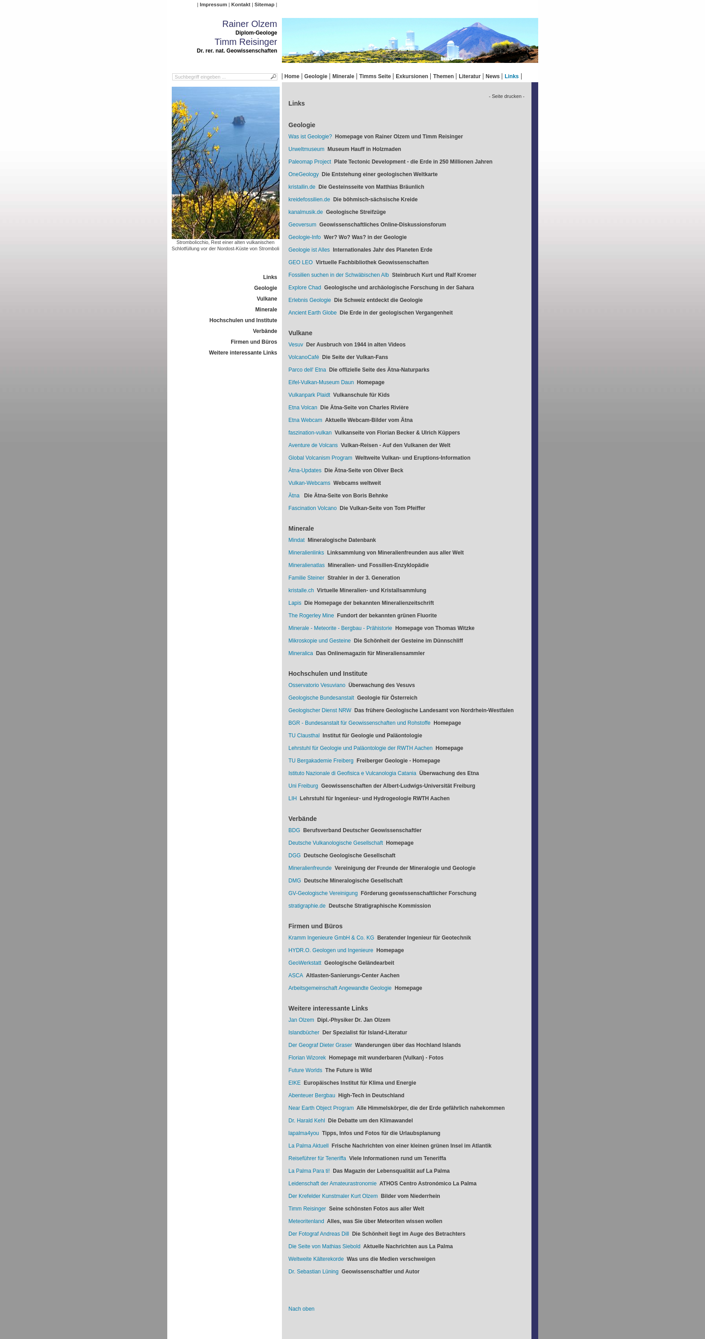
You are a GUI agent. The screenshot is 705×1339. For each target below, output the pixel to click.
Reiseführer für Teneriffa (317, 1158)
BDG (294, 830)
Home (292, 76)
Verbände (265, 331)
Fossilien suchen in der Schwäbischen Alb (339, 275)
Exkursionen (412, 76)
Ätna (295, 495)
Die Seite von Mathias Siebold (325, 1246)
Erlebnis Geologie (310, 300)
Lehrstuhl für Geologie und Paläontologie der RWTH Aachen (361, 748)
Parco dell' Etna (307, 370)
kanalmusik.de (306, 212)
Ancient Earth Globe (313, 313)
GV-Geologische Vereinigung (323, 893)
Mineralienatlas (307, 565)
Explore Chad (305, 287)
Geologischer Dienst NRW (320, 710)
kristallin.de (302, 187)
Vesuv (296, 344)
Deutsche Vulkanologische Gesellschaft (336, 843)
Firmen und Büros (254, 342)
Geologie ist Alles (309, 250)
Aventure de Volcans (313, 445)
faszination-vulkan (310, 433)
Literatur (470, 76)
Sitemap (264, 4)
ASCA (296, 975)
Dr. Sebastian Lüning (314, 1271)
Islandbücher (304, 1032)
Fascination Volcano (313, 508)
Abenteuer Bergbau (312, 1095)
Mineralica (301, 653)
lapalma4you (304, 1133)
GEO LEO (301, 262)
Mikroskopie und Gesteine (320, 641)
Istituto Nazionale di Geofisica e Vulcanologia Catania (352, 773)
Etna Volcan (303, 407)
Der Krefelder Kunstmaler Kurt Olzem (333, 1196)
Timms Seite (375, 76)
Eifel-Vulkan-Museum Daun (321, 382)
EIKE (295, 1083)
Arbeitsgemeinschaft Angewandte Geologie (340, 988)
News (493, 76)
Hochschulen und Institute (243, 320)
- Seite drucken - (506, 96)
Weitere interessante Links (243, 353)
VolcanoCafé (304, 357)
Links (511, 76)
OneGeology (304, 174)
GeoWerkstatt (305, 963)
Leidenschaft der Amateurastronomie (333, 1183)
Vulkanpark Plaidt (309, 395)
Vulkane (267, 299)
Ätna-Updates (305, 470)
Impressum (213, 4)
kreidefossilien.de (309, 199)
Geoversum (303, 225)
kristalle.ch (301, 590)
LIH (293, 798)
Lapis (295, 603)
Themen (443, 76)
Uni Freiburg (303, 786)
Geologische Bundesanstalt (321, 698)
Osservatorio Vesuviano (317, 685)
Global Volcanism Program (320, 458)
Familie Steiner (307, 578)
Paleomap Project (310, 162)
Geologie (315, 76)
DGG (295, 855)
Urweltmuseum (307, 149)
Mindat (297, 540)
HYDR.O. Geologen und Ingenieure (331, 950)
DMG (295, 881)
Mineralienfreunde (310, 868)
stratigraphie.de (307, 906)
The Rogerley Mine (311, 615)
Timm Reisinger (307, 1209)
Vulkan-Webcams (309, 483)
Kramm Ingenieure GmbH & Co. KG (332, 938)
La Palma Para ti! (309, 1171)
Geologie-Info (305, 237)
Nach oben (302, 1309)
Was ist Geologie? (310, 136)
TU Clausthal (304, 735)
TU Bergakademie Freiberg (321, 761)
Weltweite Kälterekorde (316, 1259)
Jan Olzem (301, 1020)
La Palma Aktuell (309, 1146)
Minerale (343, 76)
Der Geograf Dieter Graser (320, 1045)
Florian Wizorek (307, 1058)
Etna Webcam (305, 420)
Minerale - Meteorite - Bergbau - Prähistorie (341, 628)
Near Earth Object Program (321, 1108)
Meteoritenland (306, 1221)
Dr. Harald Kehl (307, 1120)
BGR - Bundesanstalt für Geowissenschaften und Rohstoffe (360, 723)
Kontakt (240, 4)
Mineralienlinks (306, 553)
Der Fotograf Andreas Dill (319, 1234)
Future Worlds (305, 1070)
